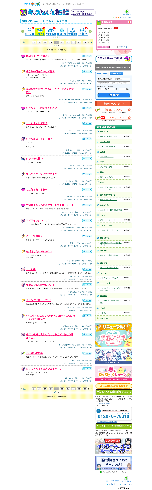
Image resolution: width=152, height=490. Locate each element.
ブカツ (102, 215)
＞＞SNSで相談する (104, 403)
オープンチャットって (108, 147)
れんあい (103, 250)
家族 (102, 172)
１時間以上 (104, 42)
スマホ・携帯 (105, 142)
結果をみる (123, 47)
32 (73, 42)
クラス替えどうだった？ (109, 278)
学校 (102, 162)
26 (39, 42)
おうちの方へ (127, 484)
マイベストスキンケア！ (109, 268)
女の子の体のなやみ (107, 195)
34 (85, 42)
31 (68, 42)
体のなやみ (104, 205)
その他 (102, 308)
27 (45, 42)
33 (79, 42)
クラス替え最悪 (106, 167)
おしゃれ (103, 263)
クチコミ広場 (105, 283)
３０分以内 (104, 37)
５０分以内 (104, 40)
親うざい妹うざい (107, 177)
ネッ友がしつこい (107, 157)
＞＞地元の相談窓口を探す (107, 422)
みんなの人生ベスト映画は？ (111, 136)
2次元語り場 (104, 238)
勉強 (102, 182)
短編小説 (103, 296)
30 (62, 42)
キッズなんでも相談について (113, 59)
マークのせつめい (126, 17)
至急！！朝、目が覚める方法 (111, 210)
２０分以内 (104, 35)
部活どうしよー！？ (107, 220)
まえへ (25, 42)
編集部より (104, 131)
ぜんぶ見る (104, 318)
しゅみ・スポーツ (107, 225)
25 (34, 42)
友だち (102, 152)
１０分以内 (104, 32)
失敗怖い (103, 313)
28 (51, 42)
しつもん (103, 273)
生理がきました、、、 (108, 200)
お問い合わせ (114, 484)
